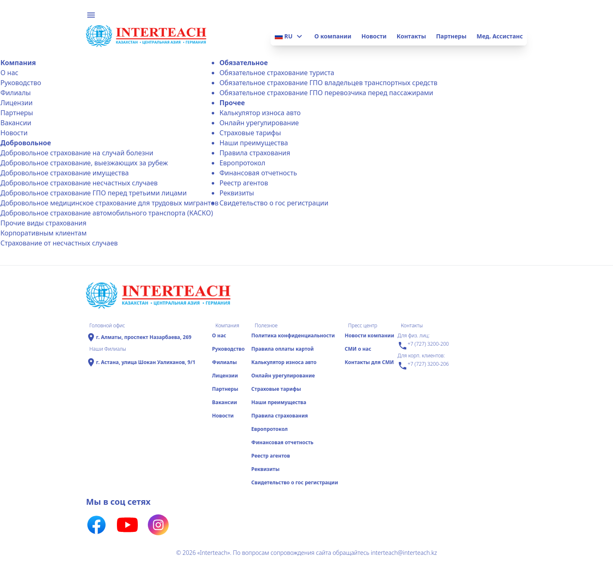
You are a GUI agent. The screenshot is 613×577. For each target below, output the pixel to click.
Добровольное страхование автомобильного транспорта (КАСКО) (106, 213)
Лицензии (16, 102)
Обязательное (243, 62)
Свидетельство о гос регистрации (273, 203)
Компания (18, 62)
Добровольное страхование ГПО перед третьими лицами (93, 192)
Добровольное (25, 142)
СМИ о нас (357, 348)
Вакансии (15, 122)
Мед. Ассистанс (499, 36)
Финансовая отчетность (258, 172)
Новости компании (369, 335)
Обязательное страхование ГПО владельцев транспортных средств (328, 82)
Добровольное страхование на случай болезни (76, 152)
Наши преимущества (253, 142)
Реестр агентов (243, 182)
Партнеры (451, 36)
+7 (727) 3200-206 (423, 366)
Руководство (20, 82)
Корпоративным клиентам (43, 233)
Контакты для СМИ (369, 362)
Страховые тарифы (250, 132)
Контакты (411, 36)
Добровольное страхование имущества (64, 172)
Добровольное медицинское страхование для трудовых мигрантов (109, 203)
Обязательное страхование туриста (276, 72)
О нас (9, 72)
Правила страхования (254, 152)
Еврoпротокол (242, 162)
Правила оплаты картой (282, 348)
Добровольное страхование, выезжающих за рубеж (84, 162)
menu (91, 15)
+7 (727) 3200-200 (423, 346)
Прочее (232, 102)
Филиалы (15, 92)
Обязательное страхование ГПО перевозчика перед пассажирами (326, 92)
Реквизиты (236, 192)
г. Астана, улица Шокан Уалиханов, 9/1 (145, 362)
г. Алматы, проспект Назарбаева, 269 (143, 337)
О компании (333, 36)
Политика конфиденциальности (293, 335)
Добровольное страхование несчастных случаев (79, 182)
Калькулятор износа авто (260, 112)
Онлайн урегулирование (259, 122)
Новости (373, 36)
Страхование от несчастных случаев (59, 243)
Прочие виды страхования (43, 223)
